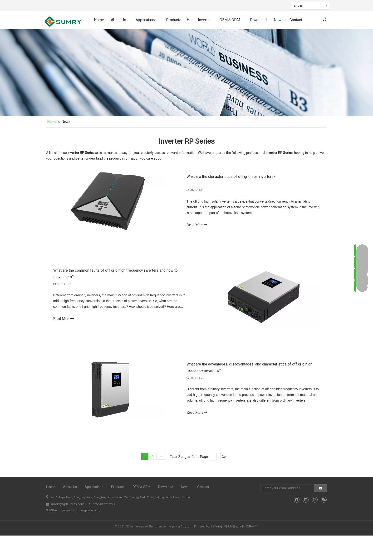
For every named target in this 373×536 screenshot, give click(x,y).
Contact (203, 487)
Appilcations (94, 487)
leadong (216, 527)
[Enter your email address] (286, 488)
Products (118, 487)
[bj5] (186, 72)
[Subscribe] (320, 488)
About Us (70, 487)
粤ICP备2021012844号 (241, 527)
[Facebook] (254, 4)
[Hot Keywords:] (324, 20)
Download (165, 487)
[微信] (277, 4)
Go (224, 457)
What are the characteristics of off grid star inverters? (230, 176)
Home (50, 487)
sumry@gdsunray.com (67, 505)
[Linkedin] (262, 4)
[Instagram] (270, 4)
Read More (196, 225)
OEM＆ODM (141, 487)
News (185, 487)
